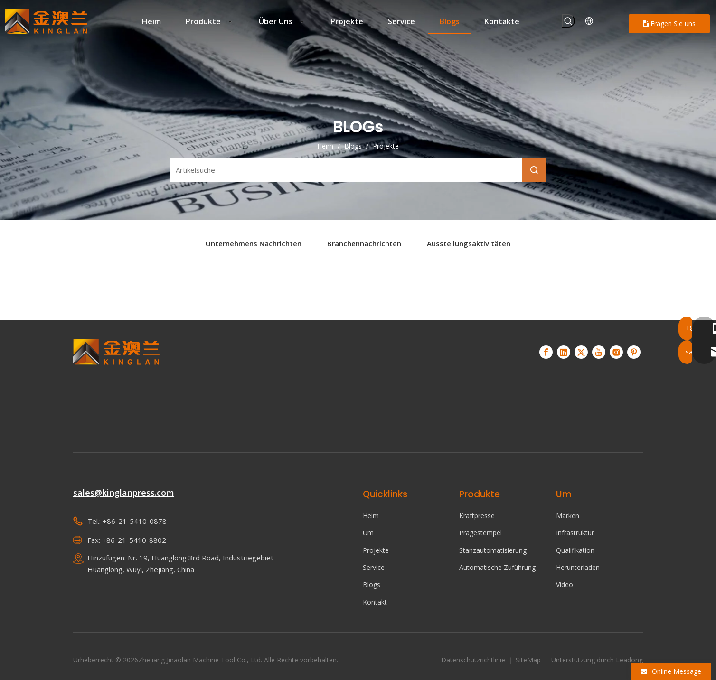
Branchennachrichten (364, 243)
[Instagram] (616, 352)
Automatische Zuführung (497, 567)
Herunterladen (578, 567)
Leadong (629, 659)
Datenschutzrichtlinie (474, 659)
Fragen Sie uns (669, 23)
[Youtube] (598, 352)
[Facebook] (546, 352)
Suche (534, 170)
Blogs (371, 584)
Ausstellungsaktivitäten (468, 243)
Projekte (376, 550)
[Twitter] (581, 352)
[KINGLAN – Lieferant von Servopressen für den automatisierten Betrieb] (116, 382)
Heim (371, 515)
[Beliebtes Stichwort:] (568, 21)
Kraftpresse (477, 515)
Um (368, 532)
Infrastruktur (575, 532)
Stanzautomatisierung (493, 550)
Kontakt (375, 601)
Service (374, 567)
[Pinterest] (634, 352)
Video (564, 584)
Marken (567, 515)
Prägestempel (480, 532)
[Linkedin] (563, 352)
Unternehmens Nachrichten (253, 243)
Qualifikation (575, 550)
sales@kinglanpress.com (123, 492)
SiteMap (529, 659)
